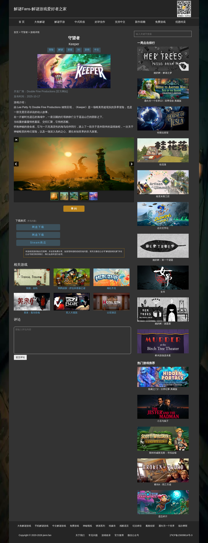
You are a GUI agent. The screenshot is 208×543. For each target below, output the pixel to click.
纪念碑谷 (137, 525)
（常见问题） (32, 221)
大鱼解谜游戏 (24, 525)
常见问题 (93, 535)
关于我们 (80, 535)
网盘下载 (38, 227)
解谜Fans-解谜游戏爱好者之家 (40, 9)
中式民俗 (80, 21)
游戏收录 (106, 535)
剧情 (87, 49)
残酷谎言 (124, 525)
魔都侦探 (150, 525)
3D (78, 49)
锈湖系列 (100, 525)
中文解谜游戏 (59, 525)
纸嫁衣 (112, 525)
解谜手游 (59, 21)
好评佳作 (100, 21)
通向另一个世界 (167, 525)
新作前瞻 (140, 21)
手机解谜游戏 (41, 525)
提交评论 (20, 357)
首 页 (22, 21)
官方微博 (119, 535)
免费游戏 (160, 21)
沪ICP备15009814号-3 (181, 535)
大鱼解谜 (39, 21)
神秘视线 (87, 525)
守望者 (24, 32)
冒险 (51, 49)
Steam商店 (38, 242)
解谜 (60, 49)
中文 (96, 49)
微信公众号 (133, 535)
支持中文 (120, 21)
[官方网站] (62, 91)
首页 (16, 32)
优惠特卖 (180, 21)
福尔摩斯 (182, 525)
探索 (70, 49)
